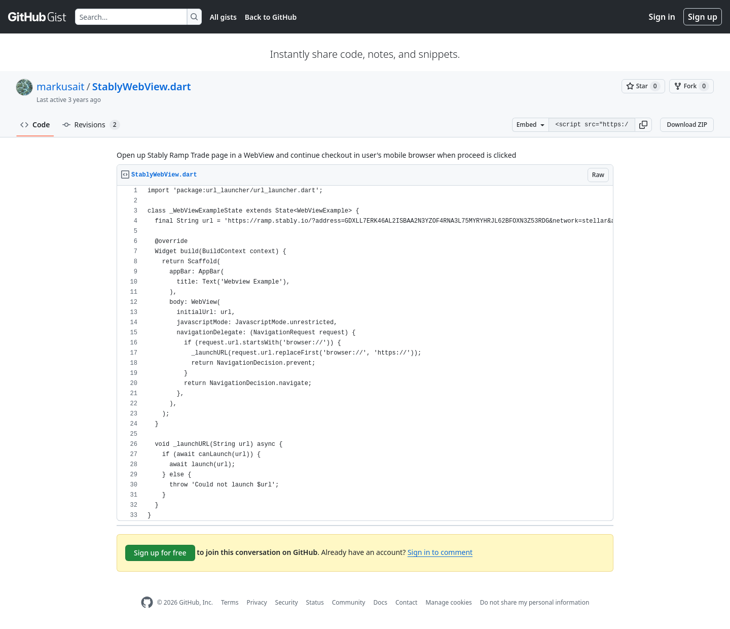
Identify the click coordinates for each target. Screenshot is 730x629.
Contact (406, 602)
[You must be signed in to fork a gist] (691, 86)
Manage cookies (448, 602)
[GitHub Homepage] (147, 602)
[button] (643, 125)
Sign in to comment (440, 552)
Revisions (91, 125)
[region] (365, 353)
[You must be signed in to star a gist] (643, 86)
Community (349, 602)
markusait (60, 86)
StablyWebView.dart (141, 86)
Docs (380, 602)
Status (315, 602)
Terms (230, 602)
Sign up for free (160, 552)
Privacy (257, 602)
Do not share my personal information (535, 602)
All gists (223, 17)
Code (35, 124)
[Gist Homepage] (37, 17)
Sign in (662, 16)
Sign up (702, 16)
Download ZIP (687, 124)
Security (286, 602)
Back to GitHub (271, 17)
